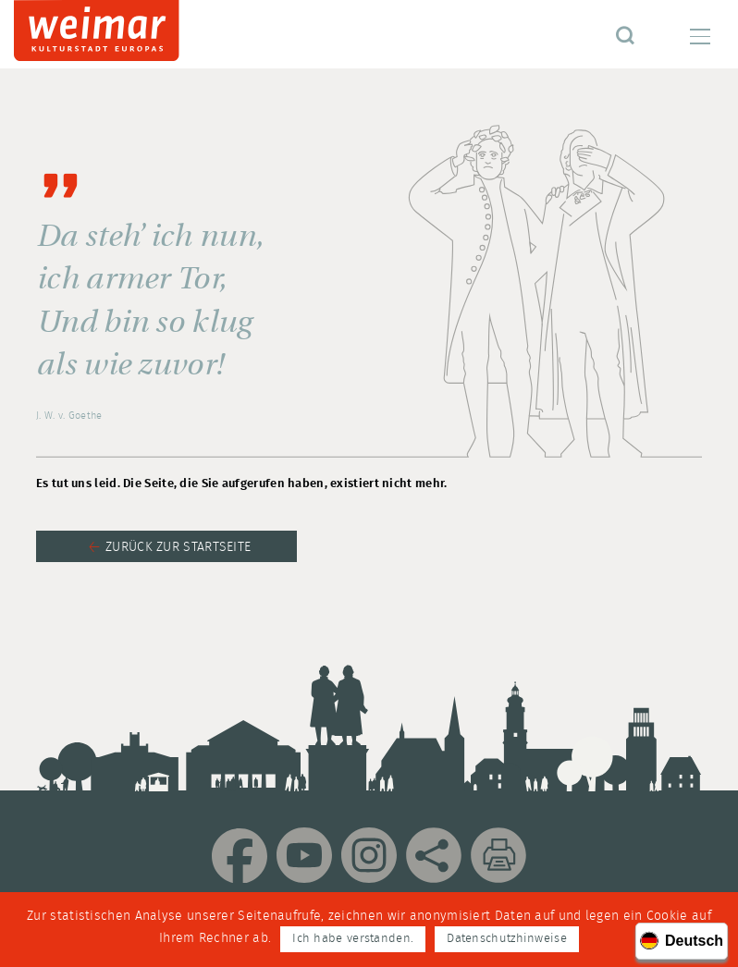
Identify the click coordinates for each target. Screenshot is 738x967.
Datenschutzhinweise (507, 939)
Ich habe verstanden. (352, 939)
